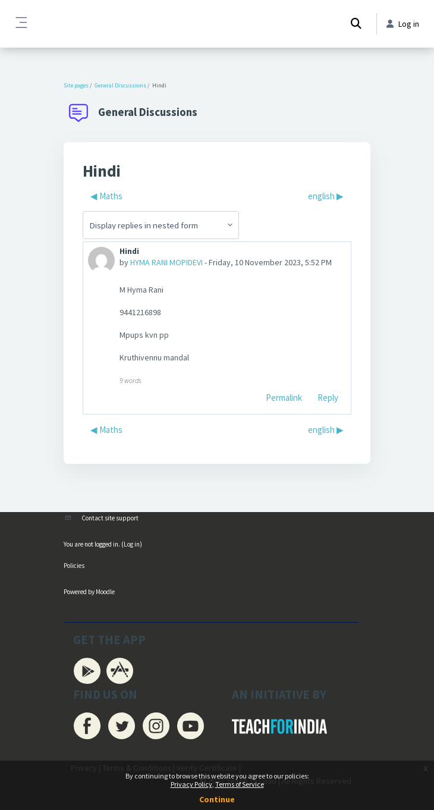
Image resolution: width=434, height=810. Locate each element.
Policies (74, 565)
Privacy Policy (191, 784)
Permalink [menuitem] (284, 397)
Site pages (76, 85)
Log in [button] (402, 23)
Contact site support (110, 518)
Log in (132, 544)
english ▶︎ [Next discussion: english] (326, 196)
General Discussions (120, 85)
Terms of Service (239, 784)
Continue (217, 799)
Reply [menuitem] (327, 397)
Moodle (105, 592)
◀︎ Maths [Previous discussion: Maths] (106, 196)
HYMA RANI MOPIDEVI (166, 262)
